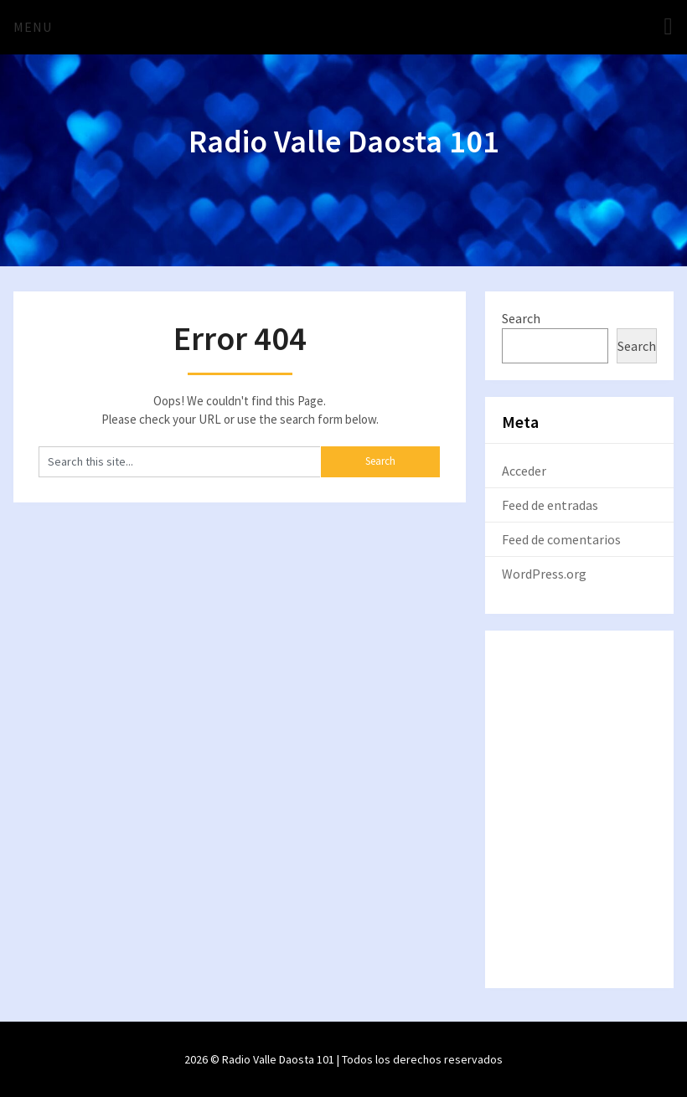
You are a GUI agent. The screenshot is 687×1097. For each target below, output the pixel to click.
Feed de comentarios (561, 539)
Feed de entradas (550, 505)
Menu (32, 26)
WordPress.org (544, 573)
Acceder (524, 470)
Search (521, 318)
